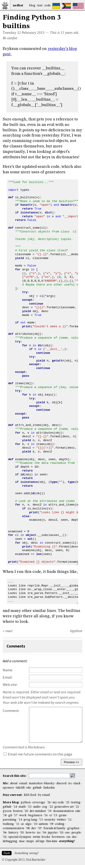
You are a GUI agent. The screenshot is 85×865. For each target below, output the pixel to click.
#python (76, 631)
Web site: (10, 684)
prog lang (30, 819)
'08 (28, 828)
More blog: (11, 802)
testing (75, 802)
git (10, 815)
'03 (61, 832)
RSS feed (30, 795)
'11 (17, 824)
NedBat (18, 5)
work (23, 815)
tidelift (20, 787)
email (23, 783)
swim (36, 837)
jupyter (53, 832)
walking (8, 824)
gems (62, 815)
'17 (15, 815)
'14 (20, 819)
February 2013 (33, 33)
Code (47, 5)
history (13, 832)
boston (17, 811)
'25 (67, 802)
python (26, 802)
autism (43, 824)
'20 (26, 811)
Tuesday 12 (12, 33)
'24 (15, 806)
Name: (8, 670)
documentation (63, 811)
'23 (29, 806)
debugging (10, 841)
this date (51, 841)
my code (58, 802)
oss (67, 832)
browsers (58, 837)
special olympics (19, 837)
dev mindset (38, 811)
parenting (9, 819)
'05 (22, 832)
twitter (61, 819)
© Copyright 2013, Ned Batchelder (23, 859)
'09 (51, 824)
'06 (5, 832)
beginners (35, 815)
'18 (5, 815)
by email (44, 795)
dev (33, 828)
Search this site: (15, 776)
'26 (49, 802)
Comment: (11, 710)
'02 (5, 837)
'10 (35, 824)
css (68, 837)
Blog (32, 5)
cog (44, 806)
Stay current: (13, 795)
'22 (51, 806)
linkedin (49, 787)
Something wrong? (26, 853)
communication (13, 828)
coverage (38, 802)
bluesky (49, 783)
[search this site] (49, 775)
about (13, 783)
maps (30, 841)
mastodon (35, 783)
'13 (41, 819)
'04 (44, 832)
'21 (77, 806)
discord (61, 783)
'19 (49, 811)
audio (37, 806)
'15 (55, 815)
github (37, 787)
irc (70, 783)
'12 (69, 819)
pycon (7, 811)
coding (59, 824)
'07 (40, 828)
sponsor (8, 787)
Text (39, 5)
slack (76, 783)
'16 (46, 815)
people (76, 832)
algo (28, 824)
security (49, 819)
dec (74, 837)
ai (22, 824)
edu (77, 811)
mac (22, 841)
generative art (63, 806)
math (22, 806)
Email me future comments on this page (38, 754)
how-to (30, 832)
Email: (7, 677)
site (28, 787)
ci (50, 815)
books (46, 837)
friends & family (55, 828)
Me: (6, 783)
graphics (73, 828)
